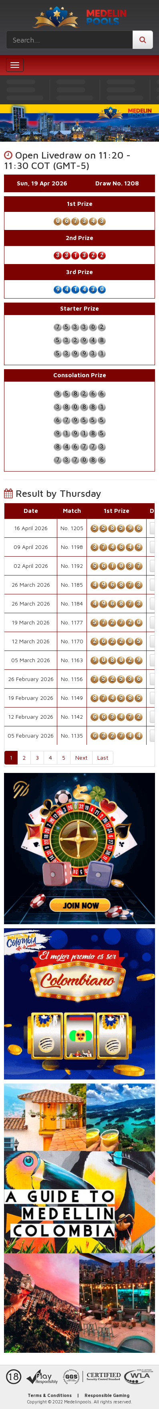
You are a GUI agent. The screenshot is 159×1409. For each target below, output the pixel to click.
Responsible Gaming (107, 1395)
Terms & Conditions (50, 1395)
